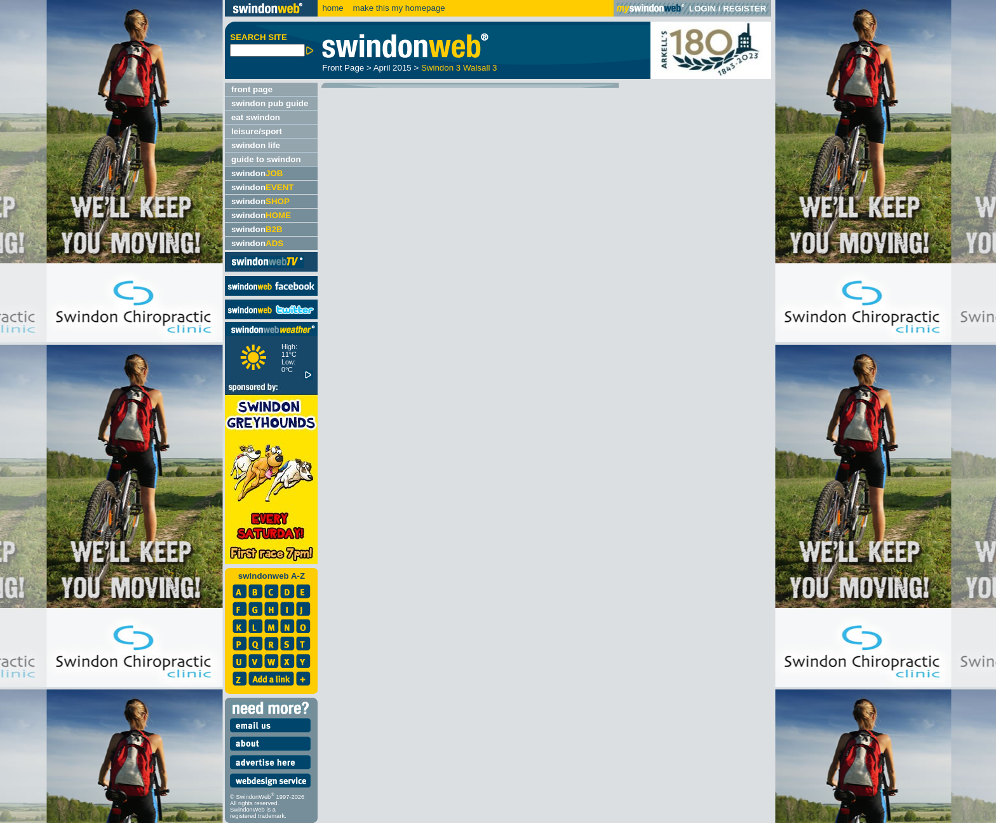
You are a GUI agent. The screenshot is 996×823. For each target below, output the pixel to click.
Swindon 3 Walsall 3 (459, 68)
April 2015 (393, 68)
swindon (257, 173)
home (332, 8)
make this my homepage (398, 8)
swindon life (255, 145)
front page (252, 89)
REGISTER (744, 8)
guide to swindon (266, 159)
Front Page (343, 68)
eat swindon (255, 117)
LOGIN (702, 8)
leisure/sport (256, 131)
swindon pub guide (269, 103)
